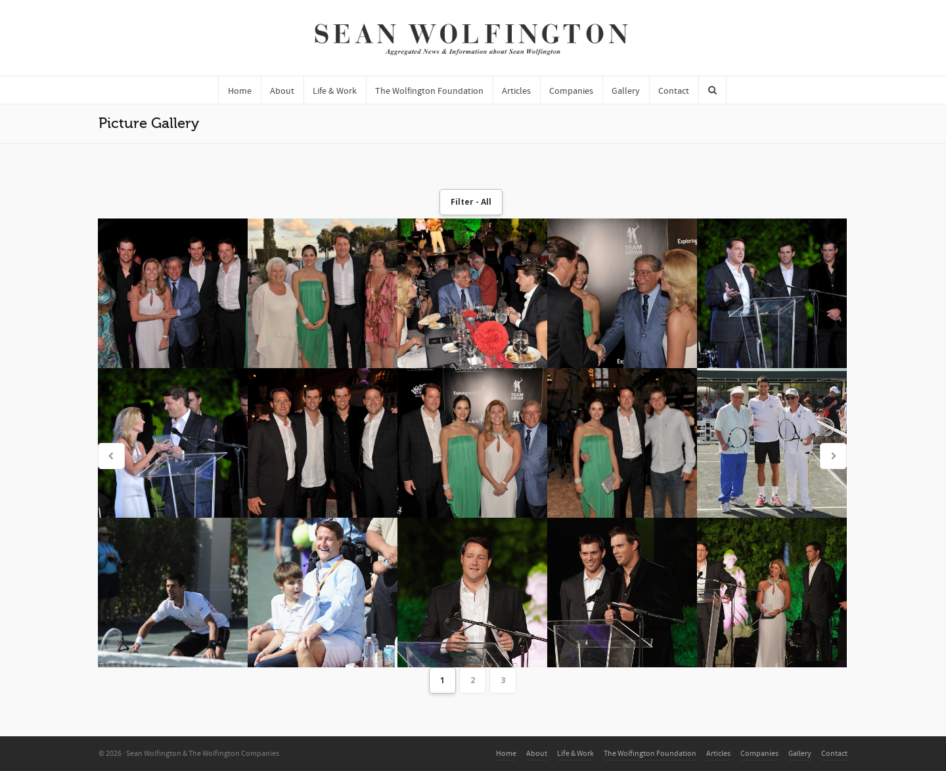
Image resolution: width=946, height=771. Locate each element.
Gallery (799, 754)
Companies (759, 754)
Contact (834, 754)
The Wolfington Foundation (650, 754)
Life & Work (575, 754)
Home (506, 754)
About (536, 754)
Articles (718, 754)
